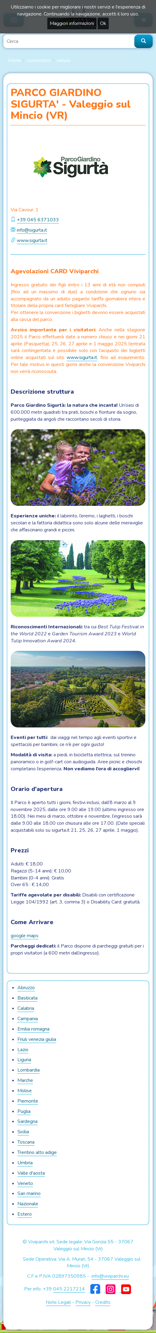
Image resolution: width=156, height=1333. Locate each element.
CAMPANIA (27, 1018)
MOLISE (24, 1090)
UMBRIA (25, 1162)
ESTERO (24, 1214)
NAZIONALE (27, 1203)
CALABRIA (25, 1008)
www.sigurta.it (32, 240)
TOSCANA (25, 1142)
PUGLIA (24, 1111)
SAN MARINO (29, 1193)
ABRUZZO (26, 987)
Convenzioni (39, 60)
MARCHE (25, 1080)
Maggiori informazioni (72, 23)
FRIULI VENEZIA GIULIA (36, 1039)
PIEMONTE (27, 1101)
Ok (103, 23)
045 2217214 (69, 1289)
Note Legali (58, 1302)
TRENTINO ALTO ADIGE (37, 1152)
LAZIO (22, 1049)
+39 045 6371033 (38, 219)
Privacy (83, 1302)
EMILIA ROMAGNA (33, 1029)
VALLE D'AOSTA (31, 1173)
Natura (63, 60)
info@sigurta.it (32, 230)
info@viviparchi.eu (110, 1276)
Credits (103, 1302)
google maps (24, 935)
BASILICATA (27, 998)
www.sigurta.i (81, 357)
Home (14, 60)
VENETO (25, 1183)
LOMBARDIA (28, 1070)
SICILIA (23, 1131)
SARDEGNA (27, 1121)
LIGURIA (24, 1059)
